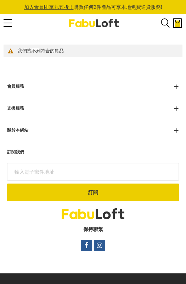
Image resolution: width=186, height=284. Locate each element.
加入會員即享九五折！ (49, 7)
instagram (100, 245)
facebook (86, 245)
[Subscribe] (93, 192)
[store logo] (94, 23)
